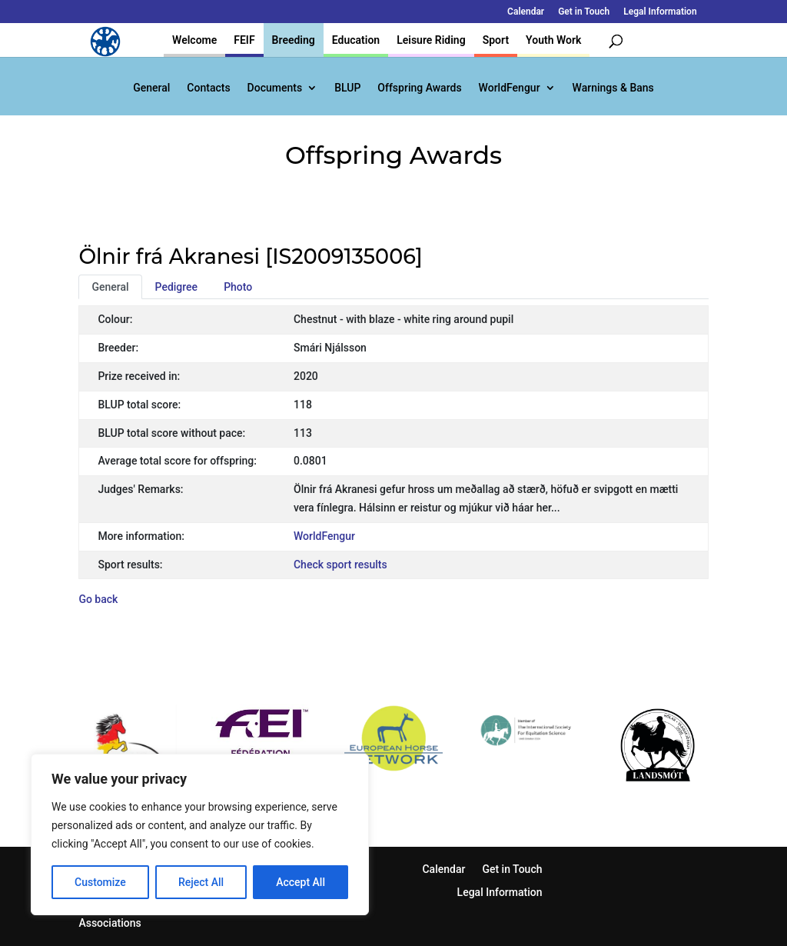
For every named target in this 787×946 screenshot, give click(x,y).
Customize (100, 882)
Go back (98, 599)
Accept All (300, 882)
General (151, 88)
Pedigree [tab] (176, 287)
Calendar (525, 12)
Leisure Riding (431, 40)
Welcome (194, 40)
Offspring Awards (419, 88)
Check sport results (340, 564)
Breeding (293, 40)
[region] (200, 834)
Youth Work (553, 40)
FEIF (244, 40)
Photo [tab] (238, 287)
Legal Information (659, 12)
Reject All (201, 882)
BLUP (347, 88)
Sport (496, 40)
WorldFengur (509, 88)
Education (356, 40)
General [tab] (109, 287)
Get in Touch (583, 12)
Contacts (208, 88)
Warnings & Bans (613, 88)
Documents (275, 88)
